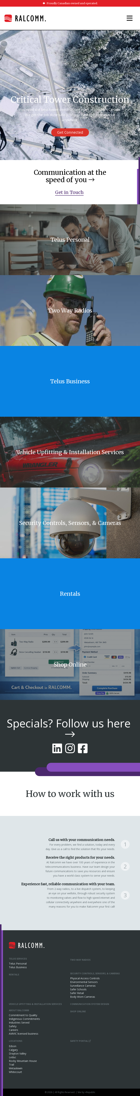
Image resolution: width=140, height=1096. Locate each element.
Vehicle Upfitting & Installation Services (35, 1004)
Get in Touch (69, 192)
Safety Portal (80, 1041)
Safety (12, 1026)
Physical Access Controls (85, 978)
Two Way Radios (80, 959)
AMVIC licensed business (23, 1033)
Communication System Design (89, 1004)
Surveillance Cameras (83, 985)
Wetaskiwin (15, 1068)
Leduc (12, 1057)
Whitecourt (15, 1072)
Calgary (13, 1050)
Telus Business (18, 967)
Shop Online (78, 1011)
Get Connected (70, 132)
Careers (13, 1030)
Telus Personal (18, 963)
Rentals (14, 974)
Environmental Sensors (84, 982)
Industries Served (19, 1022)
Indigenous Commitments (24, 1019)
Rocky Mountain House (23, 1061)
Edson (12, 1046)
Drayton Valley (17, 1053)
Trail (11, 1064)
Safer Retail (77, 993)
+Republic (90, 1092)
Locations (15, 1041)
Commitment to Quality (23, 1015)
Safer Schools (78, 989)
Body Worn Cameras (82, 996)
